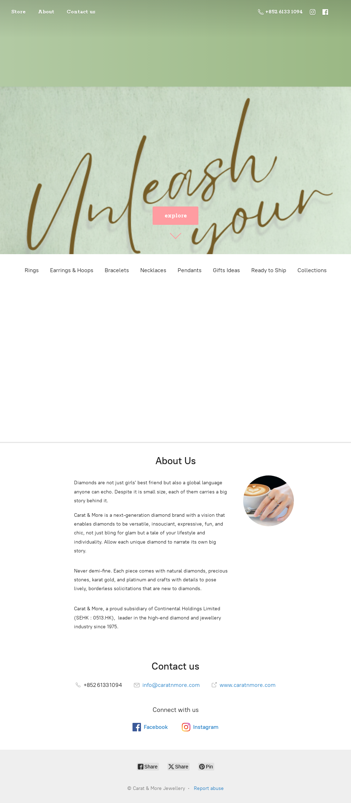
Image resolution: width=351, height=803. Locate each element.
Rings (32, 270)
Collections (312, 270)
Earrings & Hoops (71, 270)
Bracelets (117, 270)
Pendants (190, 270)
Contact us (81, 12)
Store (18, 12)
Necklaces (153, 270)
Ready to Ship (268, 270)
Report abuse (209, 788)
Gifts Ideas (226, 270)
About (46, 12)
